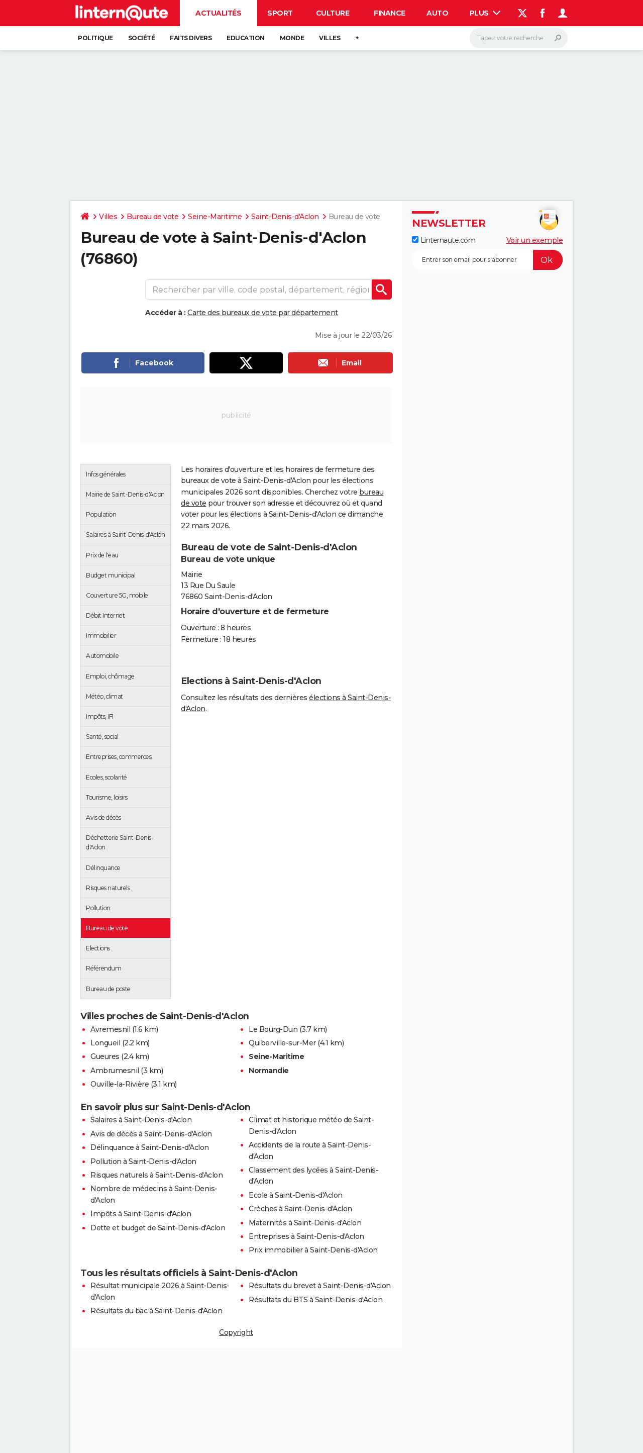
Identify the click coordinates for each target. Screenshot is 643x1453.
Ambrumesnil (114, 1070)
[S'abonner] (487, 260)
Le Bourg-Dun (273, 1029)
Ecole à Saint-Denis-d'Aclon (296, 1195)
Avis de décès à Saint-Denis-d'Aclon (151, 1133)
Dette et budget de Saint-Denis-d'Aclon (157, 1227)
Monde (292, 38)
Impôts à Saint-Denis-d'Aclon (140, 1213)
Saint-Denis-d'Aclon (285, 216)
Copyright (236, 1332)
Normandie (269, 1070)
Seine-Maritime (215, 216)
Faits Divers (190, 38)
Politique (95, 38)
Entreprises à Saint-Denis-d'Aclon (306, 1236)
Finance (389, 13)
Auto (437, 13)
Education (246, 38)
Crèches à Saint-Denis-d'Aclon (300, 1208)
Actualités (218, 13)
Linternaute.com (443, 240)
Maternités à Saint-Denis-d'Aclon (305, 1222)
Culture (333, 13)
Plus (485, 13)
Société (141, 38)
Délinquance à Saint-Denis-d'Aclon (149, 1147)
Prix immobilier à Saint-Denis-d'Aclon (313, 1249)
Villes (329, 38)
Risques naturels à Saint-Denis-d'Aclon (156, 1175)
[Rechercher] (519, 38)
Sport (280, 13)
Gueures (105, 1056)
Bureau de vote (152, 216)
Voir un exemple (534, 240)
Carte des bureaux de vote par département (262, 312)
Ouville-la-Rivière (119, 1084)
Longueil (105, 1042)
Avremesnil (110, 1029)
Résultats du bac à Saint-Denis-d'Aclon (156, 1310)
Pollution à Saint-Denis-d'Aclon (143, 1161)
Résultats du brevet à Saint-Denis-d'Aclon (320, 1285)
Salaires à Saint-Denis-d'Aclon (140, 1119)
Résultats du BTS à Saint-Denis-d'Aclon (315, 1299)
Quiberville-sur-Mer (282, 1042)
